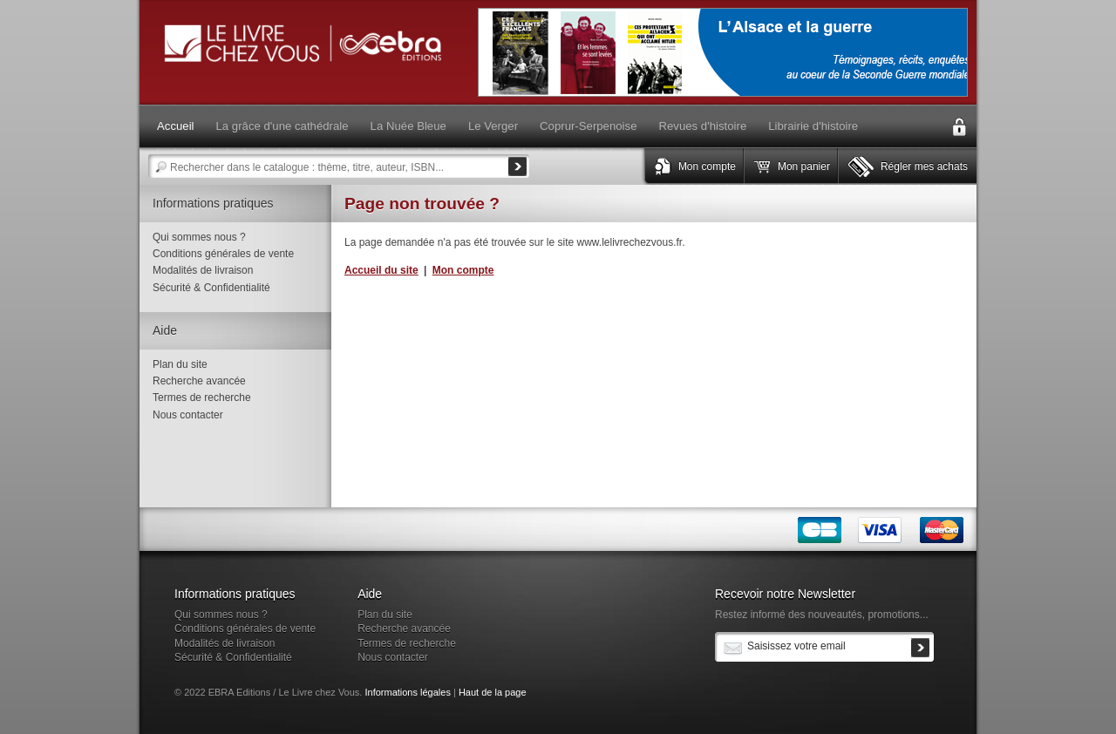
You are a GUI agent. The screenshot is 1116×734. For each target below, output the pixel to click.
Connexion (959, 127)
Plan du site (180, 364)
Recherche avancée (199, 381)
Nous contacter (188, 415)
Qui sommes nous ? (199, 237)
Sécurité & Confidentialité (211, 288)
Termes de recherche (202, 397)
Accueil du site (381, 270)
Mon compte (707, 166)
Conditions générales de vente (223, 254)
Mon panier (804, 166)
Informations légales (407, 692)
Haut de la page (493, 692)
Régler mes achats (924, 166)
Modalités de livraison (203, 270)
